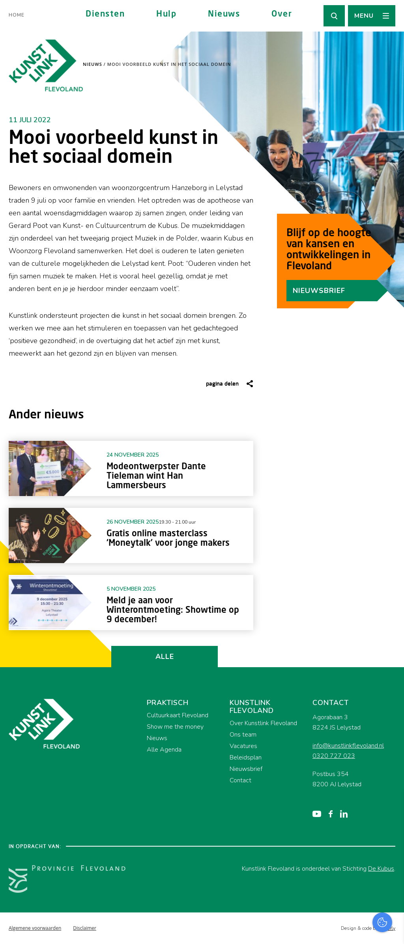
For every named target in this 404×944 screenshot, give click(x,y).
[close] (391, 804)
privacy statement (365, 827)
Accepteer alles (337, 906)
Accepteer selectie (336, 929)
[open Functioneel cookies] (391, 854)
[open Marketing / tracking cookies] (391, 877)
